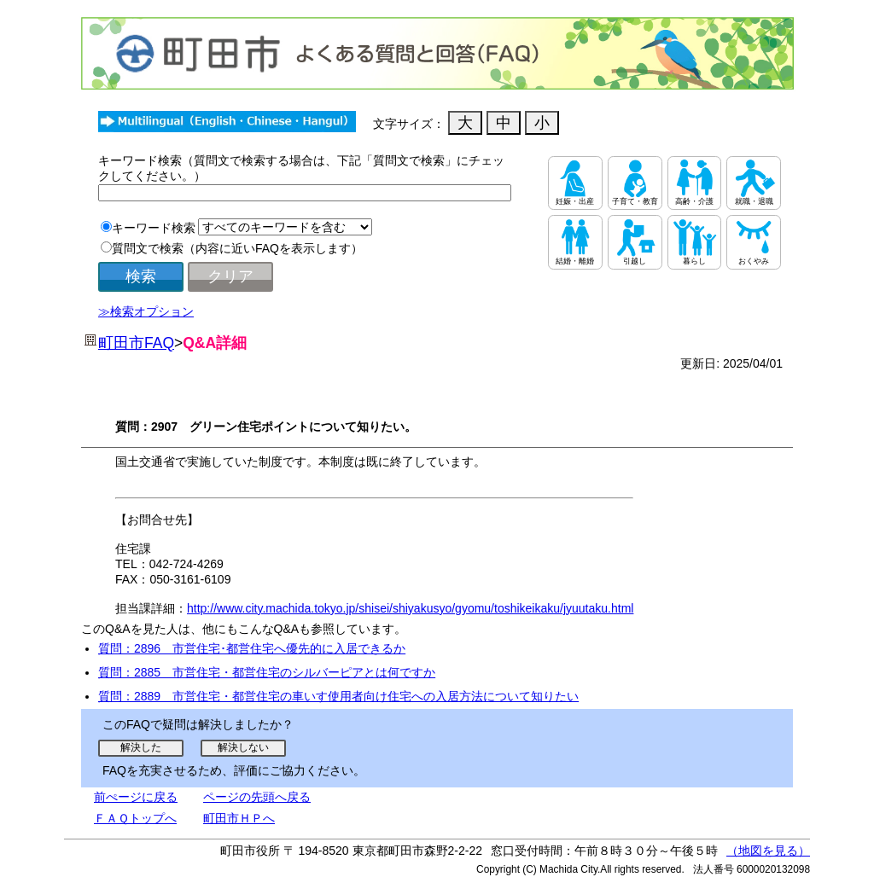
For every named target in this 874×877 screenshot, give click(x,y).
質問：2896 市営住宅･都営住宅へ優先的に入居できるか (251, 648)
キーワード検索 (153, 228)
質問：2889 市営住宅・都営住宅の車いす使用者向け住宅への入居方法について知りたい (338, 696)
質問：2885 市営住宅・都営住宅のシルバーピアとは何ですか (266, 672)
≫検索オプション (146, 311)
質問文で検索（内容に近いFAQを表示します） (237, 248)
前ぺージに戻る (136, 797)
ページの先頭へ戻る (257, 797)
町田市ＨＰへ (239, 818)
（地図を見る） (768, 850)
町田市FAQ (136, 342)
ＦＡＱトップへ (135, 818)
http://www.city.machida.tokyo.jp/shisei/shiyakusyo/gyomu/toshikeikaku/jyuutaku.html (410, 608)
